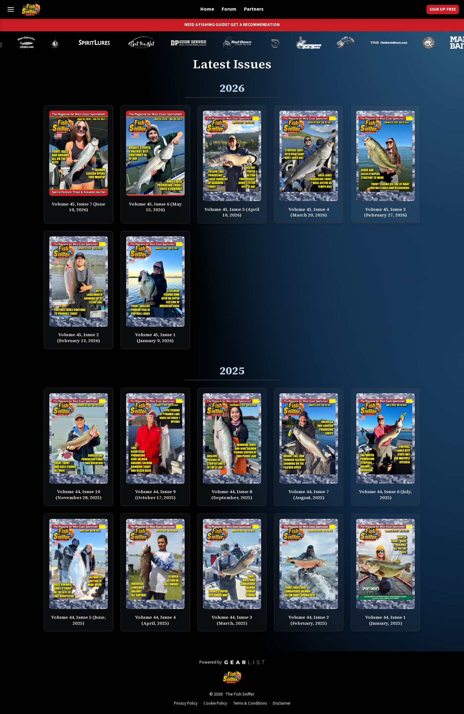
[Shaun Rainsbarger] (32, 42)
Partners (254, 9)
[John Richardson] (352, 42)
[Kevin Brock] (395, 42)
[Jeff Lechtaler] (315, 42)
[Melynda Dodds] (61, 42)
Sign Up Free (443, 9)
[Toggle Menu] (10, 9)
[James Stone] (435, 42)
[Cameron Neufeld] (100, 42)
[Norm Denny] (281, 42)
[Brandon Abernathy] (244, 42)
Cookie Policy (215, 703)
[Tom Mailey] (147, 42)
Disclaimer (281, 703)
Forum (229, 9)
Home (207, 9)
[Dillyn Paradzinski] (195, 42)
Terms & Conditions (250, 703)
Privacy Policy (186, 703)
